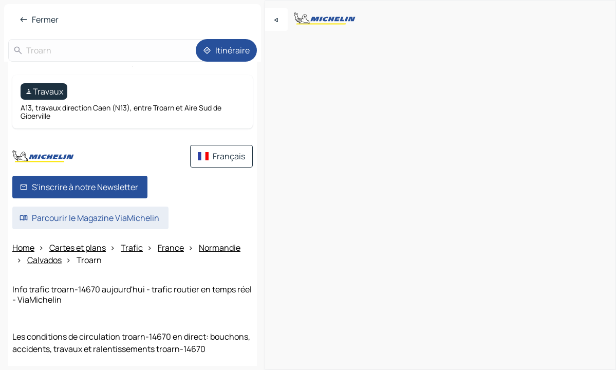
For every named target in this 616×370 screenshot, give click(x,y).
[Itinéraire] (226, 50)
